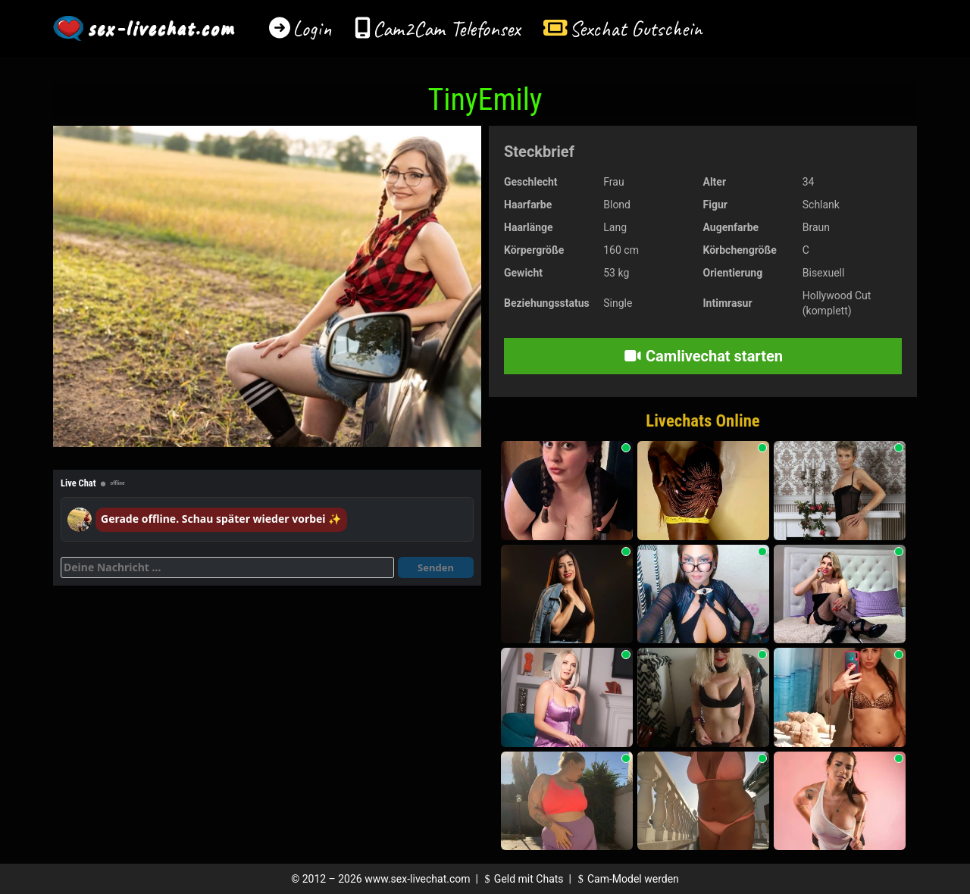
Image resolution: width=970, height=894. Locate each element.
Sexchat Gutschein (635, 28)
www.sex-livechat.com (417, 879)
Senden (436, 567)
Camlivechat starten (703, 356)
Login (312, 28)
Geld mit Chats (521, 879)
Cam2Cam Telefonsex (447, 28)
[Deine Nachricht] (227, 567)
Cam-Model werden (626, 879)
